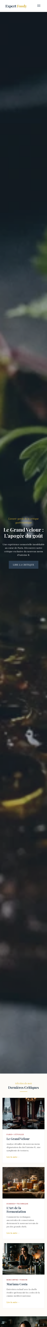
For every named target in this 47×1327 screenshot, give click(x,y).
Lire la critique (23, 564)
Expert (16, 6)
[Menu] (39, 6)
